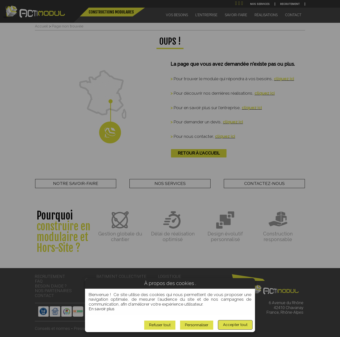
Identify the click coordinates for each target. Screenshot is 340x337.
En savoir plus (101, 308)
